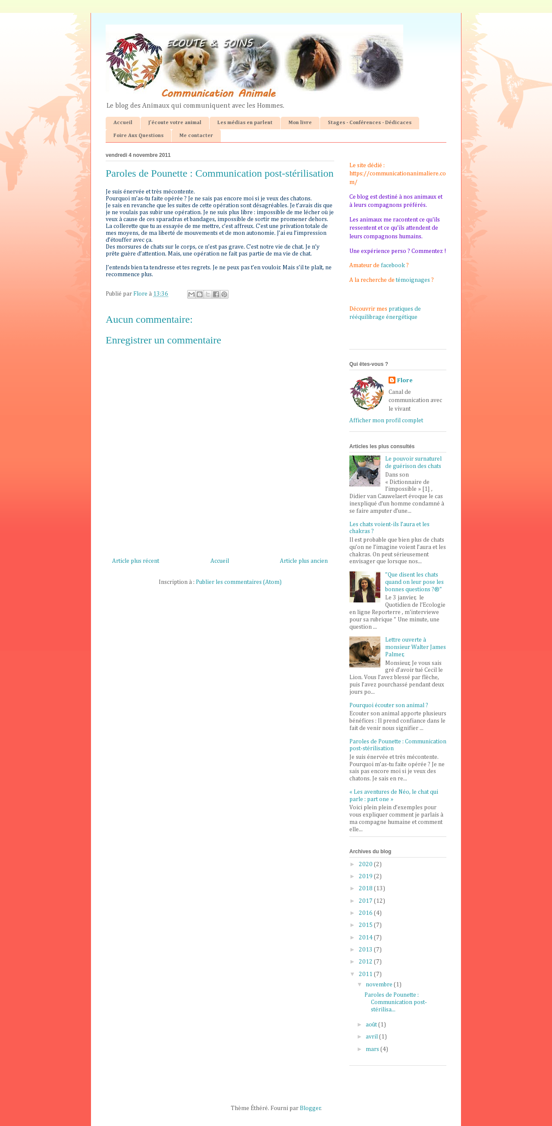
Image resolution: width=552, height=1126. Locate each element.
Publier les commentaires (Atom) (239, 582)
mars (373, 1049)
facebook (393, 265)
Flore (405, 380)
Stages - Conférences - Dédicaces (369, 122)
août (372, 1025)
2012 (366, 962)
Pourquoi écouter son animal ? (388, 705)
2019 (366, 876)
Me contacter (196, 135)
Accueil (122, 122)
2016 (366, 913)
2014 (366, 938)
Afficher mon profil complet (386, 421)
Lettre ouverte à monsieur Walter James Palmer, (415, 647)
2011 (366, 974)
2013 (366, 950)
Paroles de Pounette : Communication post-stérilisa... (395, 1002)
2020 (366, 864)
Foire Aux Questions (138, 135)
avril (372, 1037)
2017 (366, 901)
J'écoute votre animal (174, 122)
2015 (366, 925)
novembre (380, 985)
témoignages (413, 280)
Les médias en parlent (245, 122)
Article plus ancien (304, 561)
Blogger (310, 1108)
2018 (366, 889)
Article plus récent (135, 561)
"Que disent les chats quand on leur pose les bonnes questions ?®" (414, 582)
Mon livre (300, 122)
